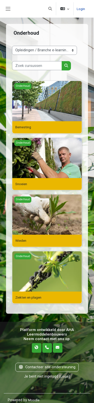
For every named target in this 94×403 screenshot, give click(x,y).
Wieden (21, 240)
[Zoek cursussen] (37, 65)
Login (80, 8)
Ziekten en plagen (29, 297)
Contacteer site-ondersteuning (47, 367)
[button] (49, 9)
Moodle (34, 400)
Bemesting (24, 127)
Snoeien (22, 184)
